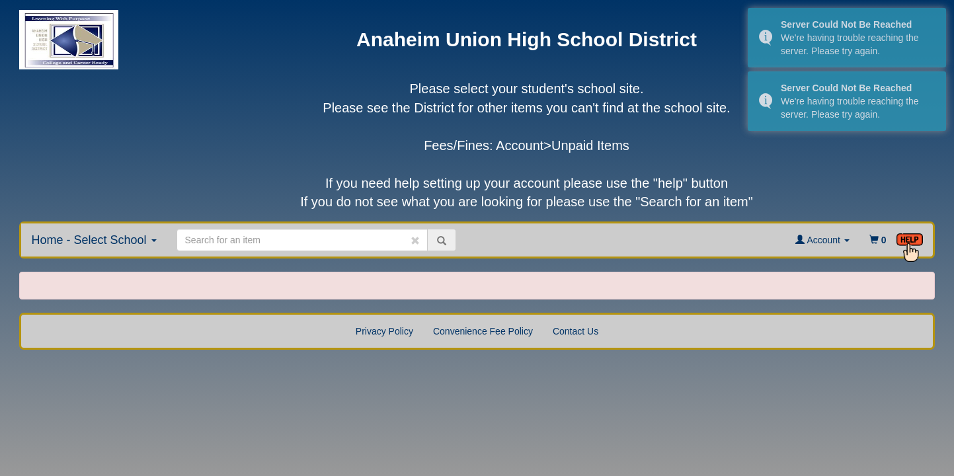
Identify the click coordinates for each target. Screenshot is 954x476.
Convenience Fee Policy (483, 331)
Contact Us (575, 331)
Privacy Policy (384, 331)
